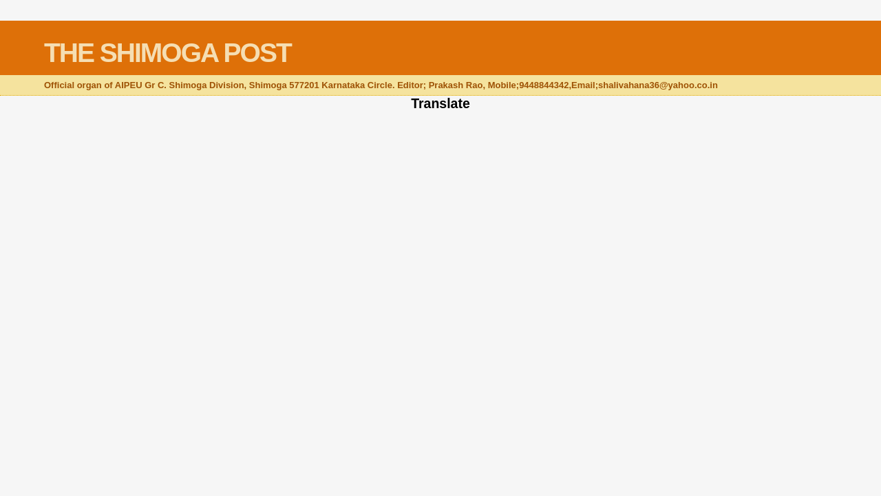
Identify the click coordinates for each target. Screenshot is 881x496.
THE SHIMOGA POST (167, 53)
